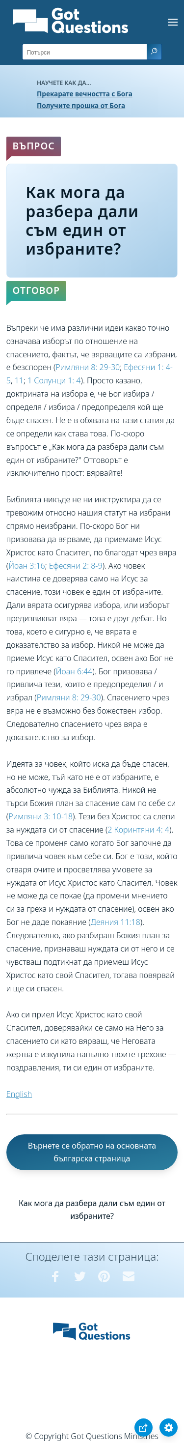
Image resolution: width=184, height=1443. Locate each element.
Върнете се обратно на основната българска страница (92, 1152)
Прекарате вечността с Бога (84, 93)
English (19, 1094)
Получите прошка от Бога (81, 105)
